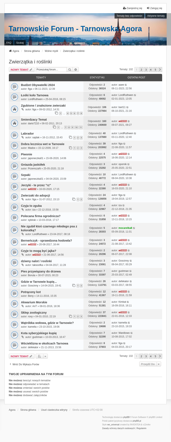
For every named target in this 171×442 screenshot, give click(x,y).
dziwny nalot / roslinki (36, 261)
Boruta (31, 275)
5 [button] (155, 69)
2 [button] (141, 69)
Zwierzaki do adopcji (35, 195)
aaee (121, 84)
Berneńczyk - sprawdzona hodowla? (46, 240)
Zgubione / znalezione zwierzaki (43, 105)
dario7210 (33, 123)
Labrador (27, 133)
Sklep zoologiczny (34, 312)
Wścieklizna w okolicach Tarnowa (44, 343)
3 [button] (146, 69)
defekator (123, 281)
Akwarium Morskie (34, 302)
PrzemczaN (34, 168)
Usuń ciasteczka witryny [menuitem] (54, 409)
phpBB (126, 417)
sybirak (32, 220)
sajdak (36, 137)
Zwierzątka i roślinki (30, 61)
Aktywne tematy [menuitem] (156, 15)
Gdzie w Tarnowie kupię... (39, 281)
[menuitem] (118, 428)
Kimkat (122, 301)
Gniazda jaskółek (33, 164)
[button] (160, 69)
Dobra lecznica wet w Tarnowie (42, 144)
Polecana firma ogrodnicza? (41, 216)
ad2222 (122, 121)
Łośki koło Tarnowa (34, 95)
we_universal (113, 424)
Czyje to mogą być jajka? (38, 250)
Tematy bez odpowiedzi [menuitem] (129, 15)
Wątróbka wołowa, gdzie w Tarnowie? (47, 323)
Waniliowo (124, 333)
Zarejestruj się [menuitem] (132, 8)
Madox (31, 148)
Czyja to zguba (31, 205)
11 (81, 127)
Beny (31, 295)
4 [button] (150, 69)
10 (76, 127)
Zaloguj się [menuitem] (154, 8)
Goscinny (123, 260)
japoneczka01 (35, 158)
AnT (34, 306)
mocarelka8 (125, 228)
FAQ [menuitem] (8, 42)
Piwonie (26, 154)
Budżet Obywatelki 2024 (38, 85)
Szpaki (25, 175)
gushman (123, 271)
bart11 (121, 107)
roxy (30, 316)
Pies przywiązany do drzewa (41, 271)
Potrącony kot (31, 292)
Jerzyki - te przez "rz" (36, 185)
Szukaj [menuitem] (20, 42)
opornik (122, 164)
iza (33, 209)
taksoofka (37, 265)
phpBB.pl (137, 421)
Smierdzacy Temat (34, 119)
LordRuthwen (35, 99)
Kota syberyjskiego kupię (39, 333)
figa (30, 88)
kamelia (32, 326)
